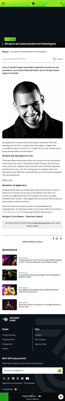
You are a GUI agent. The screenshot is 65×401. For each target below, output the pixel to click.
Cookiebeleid (7, 389)
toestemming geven (42, 223)
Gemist (5, 349)
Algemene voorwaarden (12, 383)
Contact (38, 335)
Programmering (8, 335)
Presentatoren (8, 339)
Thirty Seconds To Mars (12, 212)
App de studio (41, 344)
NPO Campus (40, 339)
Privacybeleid (29, 383)
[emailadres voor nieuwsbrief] (32, 370)
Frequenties (7, 344)
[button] (60, 396)
